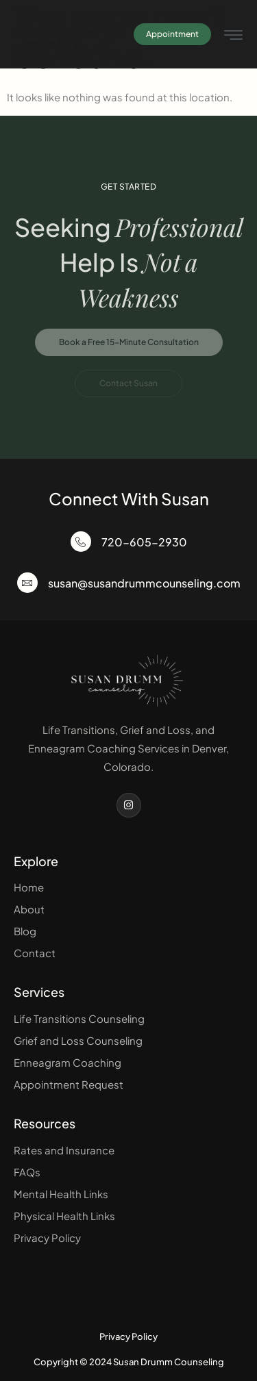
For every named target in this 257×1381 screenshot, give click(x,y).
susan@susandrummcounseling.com (144, 583)
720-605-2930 (144, 542)
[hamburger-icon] (233, 36)
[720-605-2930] (81, 541)
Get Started (129, 186)
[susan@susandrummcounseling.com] (27, 582)
